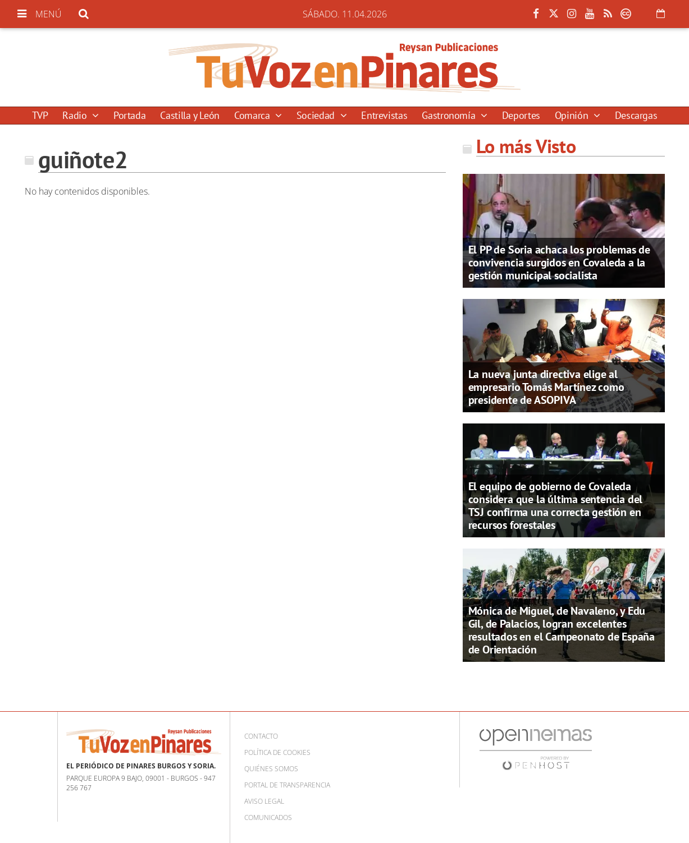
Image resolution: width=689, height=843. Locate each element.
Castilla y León (190, 115)
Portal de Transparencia (287, 785)
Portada (129, 115)
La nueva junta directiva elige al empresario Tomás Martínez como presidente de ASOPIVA (546, 387)
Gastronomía (450, 115)
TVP (40, 115)
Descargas (636, 115)
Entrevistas (384, 115)
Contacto (261, 736)
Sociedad (316, 115)
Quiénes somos (271, 768)
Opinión (573, 115)
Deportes (521, 115)
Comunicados (268, 817)
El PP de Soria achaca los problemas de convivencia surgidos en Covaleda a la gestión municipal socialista (559, 262)
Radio (75, 115)
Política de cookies (277, 752)
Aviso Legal (264, 801)
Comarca (253, 115)
